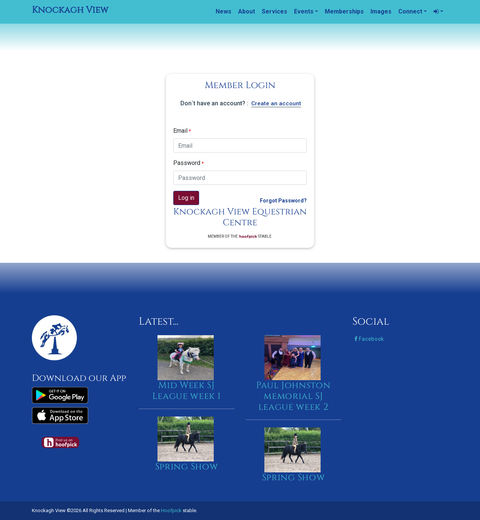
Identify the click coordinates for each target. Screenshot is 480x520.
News (223, 11)
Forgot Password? (283, 201)
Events (304, 11)
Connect (410, 11)
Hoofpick (171, 510)
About (246, 11)
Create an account (276, 103)
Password (188, 162)
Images (381, 11)
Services (274, 11)
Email (182, 130)
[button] (438, 11)
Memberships (344, 11)
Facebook (369, 339)
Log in (186, 197)
